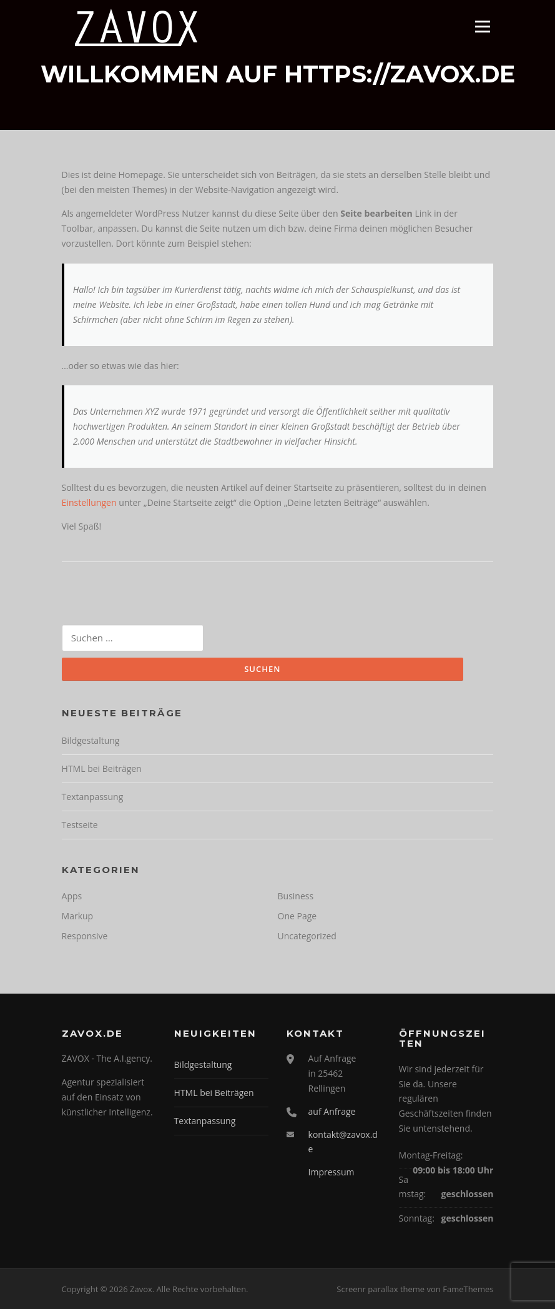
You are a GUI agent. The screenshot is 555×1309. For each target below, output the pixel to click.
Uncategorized (307, 936)
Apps (72, 896)
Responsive (85, 936)
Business (296, 896)
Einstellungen (89, 502)
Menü (482, 26)
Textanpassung (93, 797)
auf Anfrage (332, 1111)
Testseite (80, 825)
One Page (297, 916)
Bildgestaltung (91, 740)
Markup (78, 916)
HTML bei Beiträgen (102, 768)
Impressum (331, 1172)
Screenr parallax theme (380, 1289)
